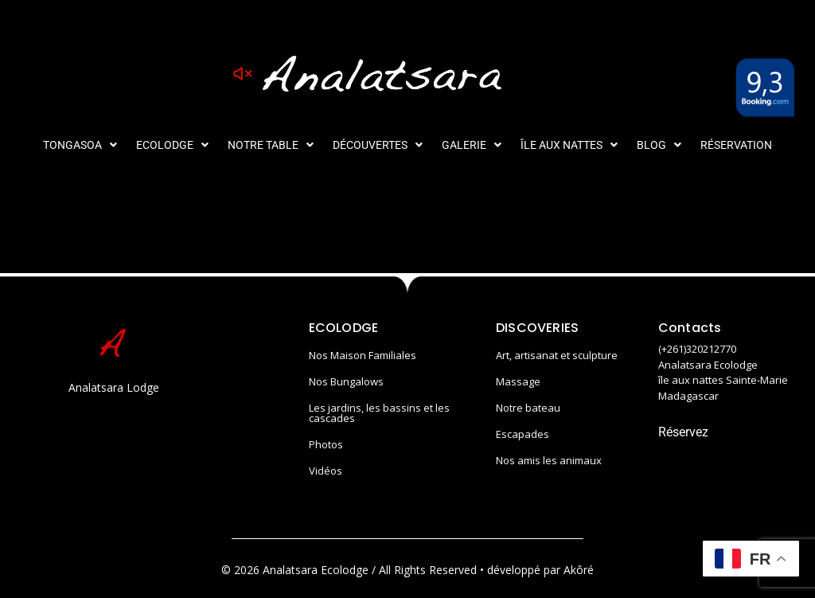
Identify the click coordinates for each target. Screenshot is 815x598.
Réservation (736, 145)
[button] (80, 144)
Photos (326, 444)
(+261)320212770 (697, 349)
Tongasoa (80, 145)
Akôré (578, 569)
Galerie (471, 145)
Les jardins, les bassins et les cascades (379, 413)
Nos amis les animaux (549, 460)
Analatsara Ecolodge (708, 365)
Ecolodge (172, 145)
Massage (518, 381)
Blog (659, 145)
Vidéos (325, 470)
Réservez (683, 432)
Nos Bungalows (346, 381)
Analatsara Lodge (113, 387)
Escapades (522, 434)
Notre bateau (528, 408)
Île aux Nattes (569, 145)
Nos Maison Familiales (362, 355)
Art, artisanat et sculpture (557, 355)
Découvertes (378, 145)
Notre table (271, 145)
